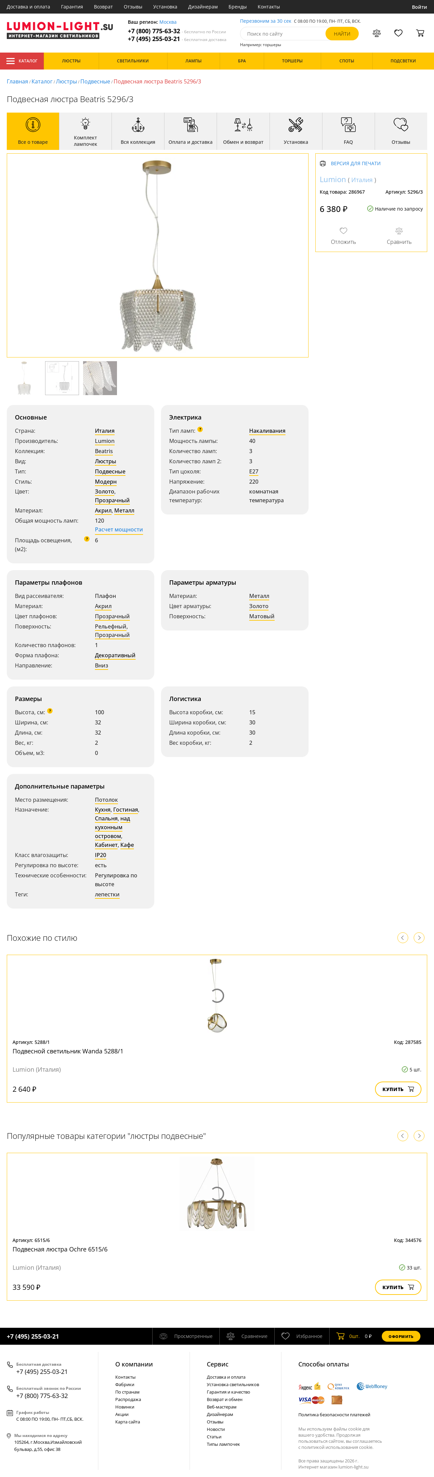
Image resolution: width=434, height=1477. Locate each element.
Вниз (101, 665)
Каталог (21, 61)
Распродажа (128, 1399)
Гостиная (125, 809)
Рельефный (110, 626)
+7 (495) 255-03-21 (177, 39)
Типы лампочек (223, 1444)
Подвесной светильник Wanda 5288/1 (68, 1051)
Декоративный (115, 655)
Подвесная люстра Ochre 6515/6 (60, 1249)
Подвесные (95, 81)
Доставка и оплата (28, 6)
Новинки (124, 1407)
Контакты (269, 6)
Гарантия (72, 6)
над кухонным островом (112, 827)
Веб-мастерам (222, 1407)
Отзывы (133, 6)
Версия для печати (356, 164)
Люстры (66, 81)
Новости (216, 1429)
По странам (127, 1392)
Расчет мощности (119, 529)
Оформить (401, 1336)
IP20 (100, 855)
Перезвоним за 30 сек (265, 21)
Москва (168, 22)
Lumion (105, 441)
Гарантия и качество (228, 1392)
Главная (17, 81)
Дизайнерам (203, 6)
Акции (122, 1414)
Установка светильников (233, 1384)
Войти (419, 7)
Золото (104, 491)
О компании (134, 1364)
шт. (348, 1336)
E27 (253, 471)
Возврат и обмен (224, 1399)
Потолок (106, 799)
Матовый (262, 616)
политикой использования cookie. (337, 1447)
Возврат (103, 6)
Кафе (127, 845)
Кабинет (106, 845)
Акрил (103, 510)
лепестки (107, 894)
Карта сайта (127, 1422)
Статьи (214, 1437)
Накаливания (267, 430)
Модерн (106, 481)
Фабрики (124, 1384)
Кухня (103, 809)
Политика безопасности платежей (334, 1415)
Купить (398, 1089)
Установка (165, 6)
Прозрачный (112, 500)
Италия (105, 430)
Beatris (104, 451)
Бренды (238, 6)
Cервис (218, 1364)
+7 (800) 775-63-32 (177, 31)
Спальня (106, 818)
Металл (124, 510)
